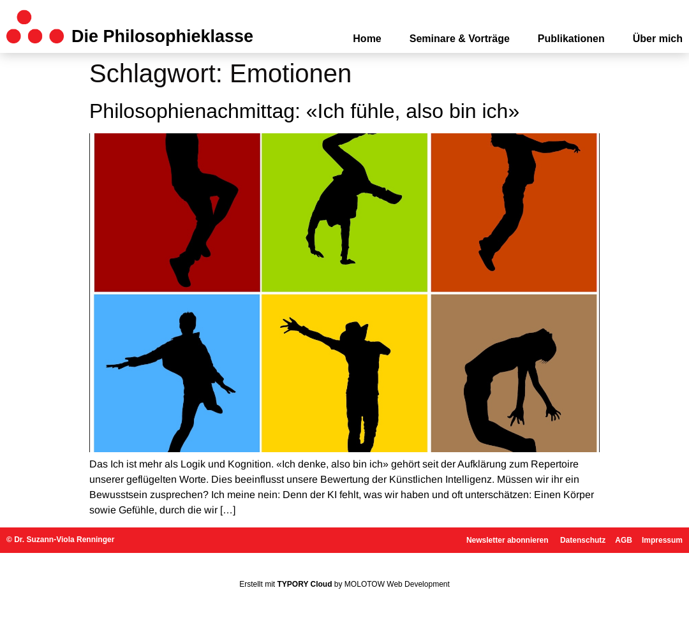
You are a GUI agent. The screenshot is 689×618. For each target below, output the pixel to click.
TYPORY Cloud (305, 584)
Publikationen (571, 38)
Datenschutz (582, 540)
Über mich (658, 38)
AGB (623, 540)
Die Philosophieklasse (162, 36)
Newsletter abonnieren (508, 540)
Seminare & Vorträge (460, 38)
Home (367, 38)
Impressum (662, 540)
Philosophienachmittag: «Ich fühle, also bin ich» (304, 110)
